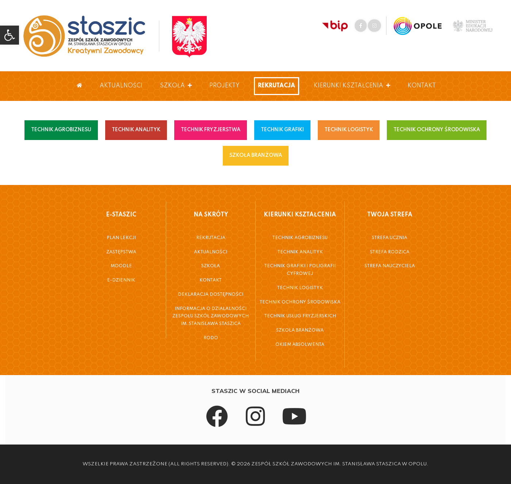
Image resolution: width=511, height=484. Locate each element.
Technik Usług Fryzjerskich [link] (300, 316)
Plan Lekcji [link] (121, 238)
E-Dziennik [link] (121, 280)
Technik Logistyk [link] (300, 288)
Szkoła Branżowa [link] (300, 330)
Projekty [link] (224, 86)
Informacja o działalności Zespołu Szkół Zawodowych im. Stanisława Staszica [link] (210, 316)
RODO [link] (210, 338)
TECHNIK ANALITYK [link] (136, 129)
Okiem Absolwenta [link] (299, 345)
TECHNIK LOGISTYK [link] (348, 129)
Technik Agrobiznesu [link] (300, 238)
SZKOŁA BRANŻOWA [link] (255, 155)
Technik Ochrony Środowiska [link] (299, 302)
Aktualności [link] (121, 86)
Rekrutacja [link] (276, 86)
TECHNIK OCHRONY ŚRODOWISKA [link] (436, 129)
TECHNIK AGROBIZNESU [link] (61, 129)
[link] (9, 35)
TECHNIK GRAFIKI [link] (282, 129)
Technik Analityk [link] (300, 252)
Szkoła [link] (176, 86)
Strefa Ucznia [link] (389, 238)
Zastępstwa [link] (121, 252)
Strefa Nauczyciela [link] (390, 266)
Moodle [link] (121, 266)
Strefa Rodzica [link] (389, 252)
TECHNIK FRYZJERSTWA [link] (210, 129)
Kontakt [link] (422, 86)
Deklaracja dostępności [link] (210, 294)
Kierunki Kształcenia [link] (352, 86)
